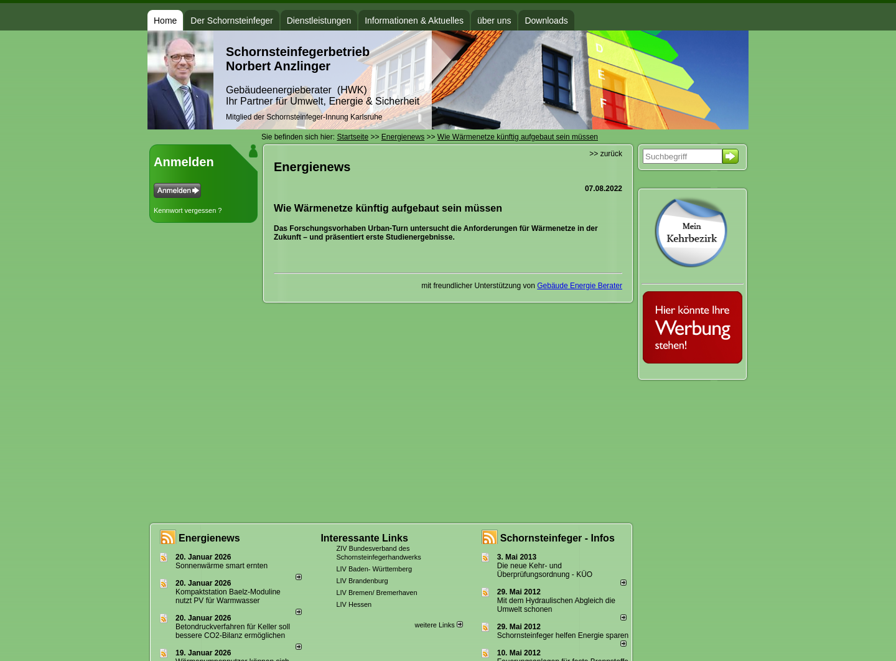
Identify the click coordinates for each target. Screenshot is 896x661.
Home (165, 21)
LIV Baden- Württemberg (374, 569)
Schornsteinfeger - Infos (557, 538)
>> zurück (605, 153)
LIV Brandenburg (362, 580)
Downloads (546, 21)
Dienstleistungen (319, 21)
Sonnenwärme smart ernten (221, 565)
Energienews (209, 538)
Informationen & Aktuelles (414, 21)
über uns (494, 21)
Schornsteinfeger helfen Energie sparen (562, 635)
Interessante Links (364, 538)
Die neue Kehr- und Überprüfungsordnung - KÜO (544, 570)
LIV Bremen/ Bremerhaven (376, 592)
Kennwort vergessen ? (188, 210)
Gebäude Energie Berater (579, 285)
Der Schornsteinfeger (231, 21)
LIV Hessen (353, 604)
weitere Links (438, 625)
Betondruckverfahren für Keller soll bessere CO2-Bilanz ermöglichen (232, 631)
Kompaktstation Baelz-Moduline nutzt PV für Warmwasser (228, 596)
